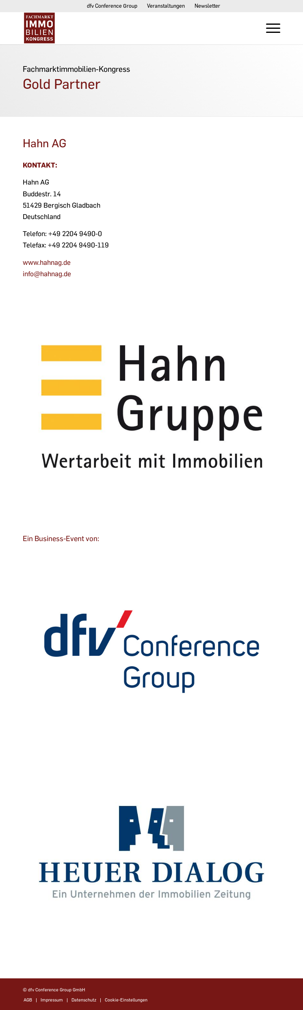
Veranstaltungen (166, 6)
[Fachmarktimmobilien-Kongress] (126, 28)
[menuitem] (112, 6)
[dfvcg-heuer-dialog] (151, 852)
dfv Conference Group (112, 6)
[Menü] (269, 28)
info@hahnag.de (47, 274)
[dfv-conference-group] (151, 651)
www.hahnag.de (47, 262)
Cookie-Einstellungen (126, 1000)
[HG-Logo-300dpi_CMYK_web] (151, 389)
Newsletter (207, 6)
